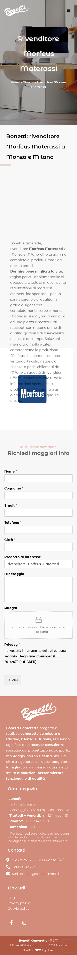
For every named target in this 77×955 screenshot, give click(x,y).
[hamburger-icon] (68, 10)
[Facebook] (11, 925)
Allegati (11, 608)
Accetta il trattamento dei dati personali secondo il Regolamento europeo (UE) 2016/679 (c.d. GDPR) (35, 656)
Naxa (50, 950)
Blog (11, 897)
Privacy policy (19, 903)
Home (15, 82)
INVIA (12, 680)
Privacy (12, 645)
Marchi (28, 82)
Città (9, 540)
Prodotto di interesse (22, 557)
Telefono (12, 523)
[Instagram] (24, 925)
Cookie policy (18, 908)
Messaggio (14, 574)
